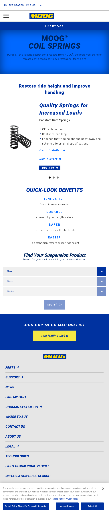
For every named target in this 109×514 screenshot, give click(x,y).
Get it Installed (50, 150)
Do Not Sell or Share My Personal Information (26, 506)
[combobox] (49, 271)
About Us (13, 436)
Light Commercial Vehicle (27, 466)
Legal (12, 446)
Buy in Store (48, 158)
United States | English (21, 5)
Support (15, 377)
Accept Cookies (67, 506)
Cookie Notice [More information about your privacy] (59, 499)
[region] (54, 498)
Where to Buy (16, 417)
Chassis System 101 (24, 407)
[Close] (103, 489)
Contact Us (15, 426)
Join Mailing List (53, 335)
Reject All (92, 506)
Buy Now (48, 167)
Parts (12, 367)
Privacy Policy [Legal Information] (72, 499)
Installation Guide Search (27, 476)
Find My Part (54, 26)
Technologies (17, 456)
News (9, 387)
